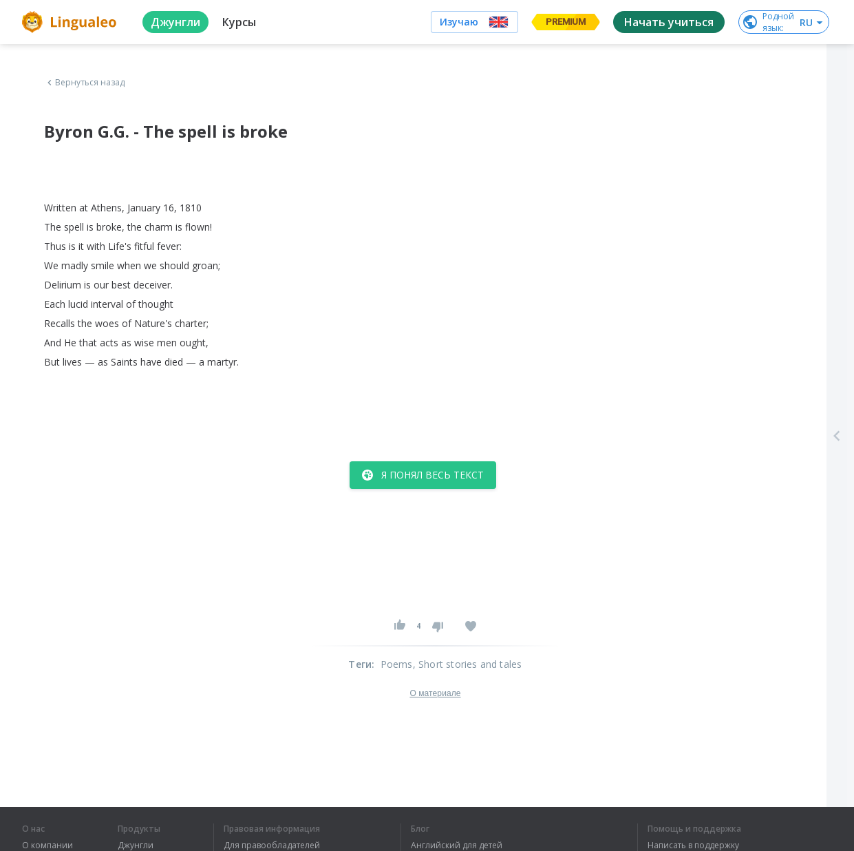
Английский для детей (456, 845)
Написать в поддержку (693, 845)
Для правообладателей (272, 845)
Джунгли (135, 845)
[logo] (71, 22)
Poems (397, 664)
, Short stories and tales (467, 664)
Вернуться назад (84, 82)
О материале (434, 693)
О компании (47, 845)
